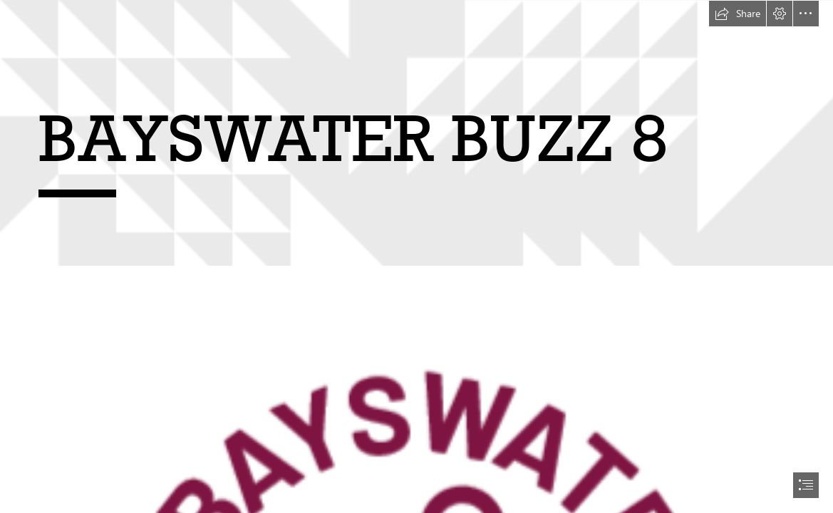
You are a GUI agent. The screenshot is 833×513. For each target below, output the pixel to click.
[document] (416, 256)
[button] (737, 13)
